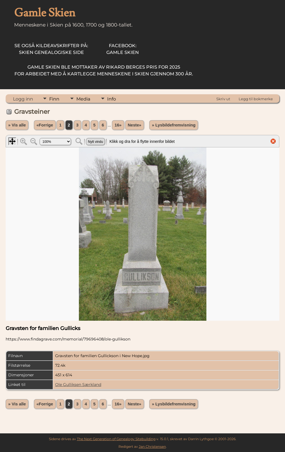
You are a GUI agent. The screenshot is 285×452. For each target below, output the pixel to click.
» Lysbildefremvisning (173, 125)
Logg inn (23, 99)
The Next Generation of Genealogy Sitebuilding (116, 439)
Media (83, 99)
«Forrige (44, 125)
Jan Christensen (152, 446)
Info (111, 99)
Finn (54, 99)
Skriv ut (223, 99)
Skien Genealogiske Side (51, 49)
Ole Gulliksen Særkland (78, 384)
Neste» (134, 125)
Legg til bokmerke (256, 99)
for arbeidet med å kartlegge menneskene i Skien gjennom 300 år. (103, 70)
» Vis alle (17, 125)
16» (118, 125)
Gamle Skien (122, 49)
